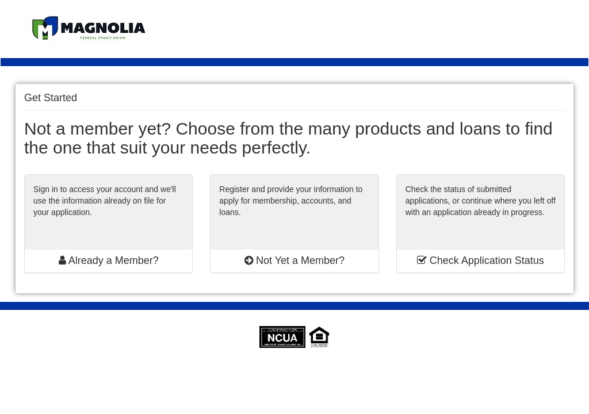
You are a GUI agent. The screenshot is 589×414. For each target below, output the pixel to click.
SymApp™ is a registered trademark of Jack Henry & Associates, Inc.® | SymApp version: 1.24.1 (294, 370)
